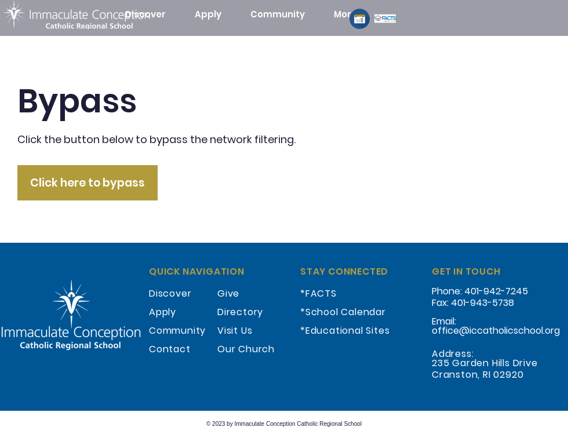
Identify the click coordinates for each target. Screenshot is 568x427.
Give (228, 293)
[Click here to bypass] (87, 182)
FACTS (321, 293)
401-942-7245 (496, 291)
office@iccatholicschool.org (496, 330)
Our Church (246, 349)
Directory (240, 312)
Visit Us (234, 330)
